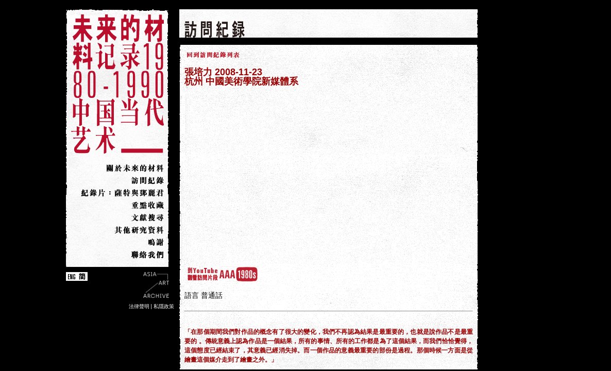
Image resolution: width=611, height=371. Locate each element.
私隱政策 (164, 306)
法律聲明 (139, 306)
